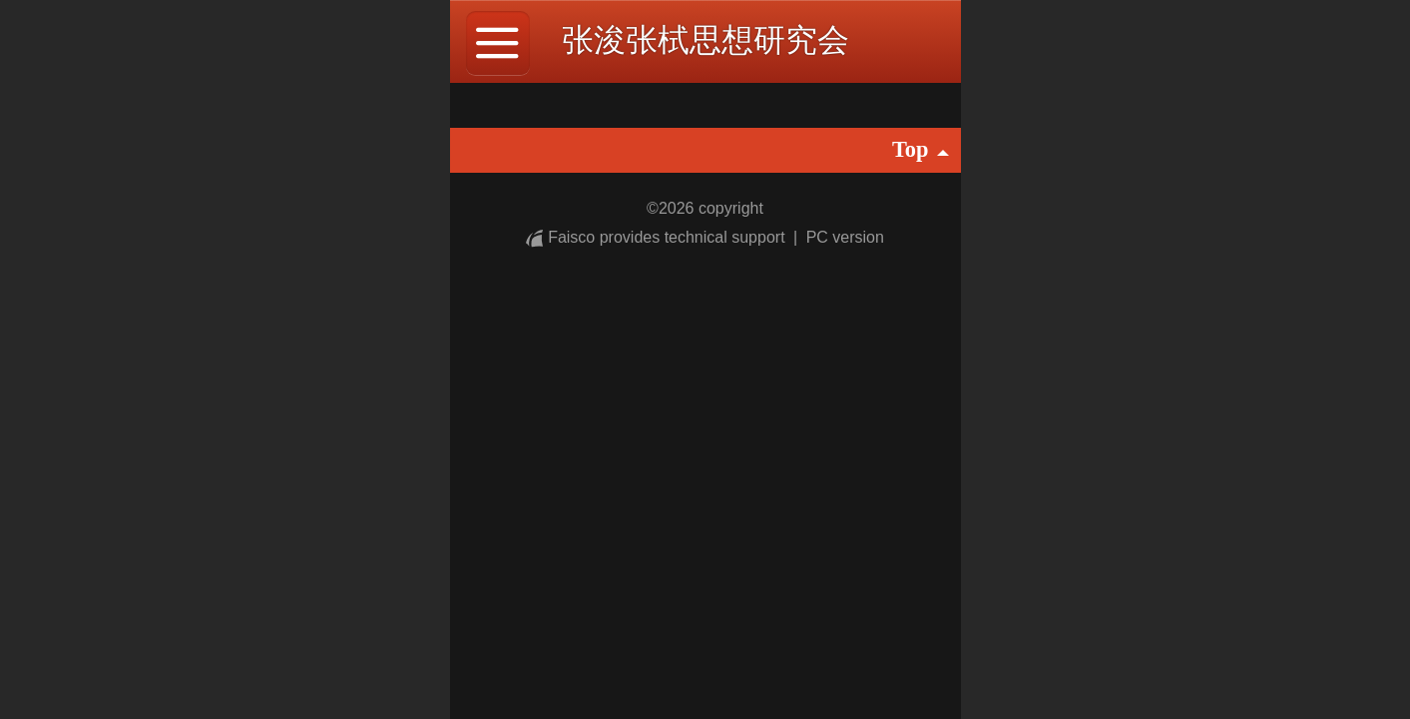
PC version (845, 237)
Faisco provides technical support (657, 237)
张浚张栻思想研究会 (705, 40)
